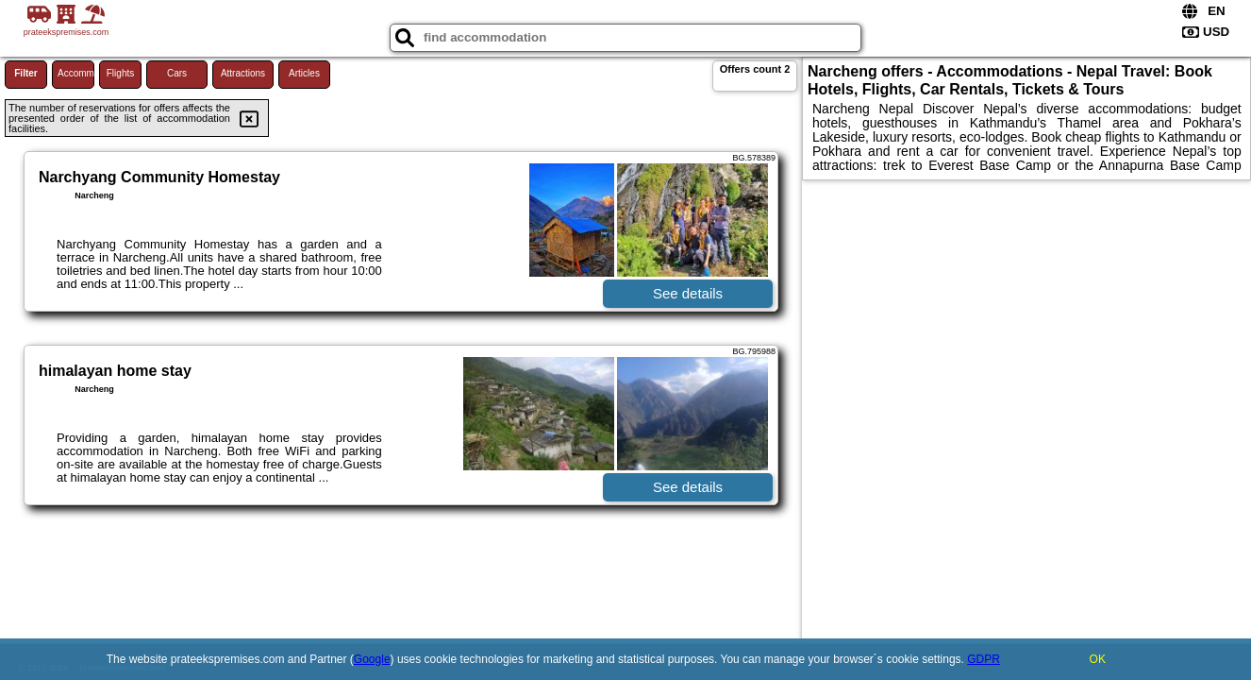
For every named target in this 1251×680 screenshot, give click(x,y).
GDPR (983, 659)
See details (688, 293)
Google (372, 659)
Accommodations (76, 73)
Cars (177, 73)
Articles (304, 73)
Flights (120, 73)
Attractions (243, 73)
